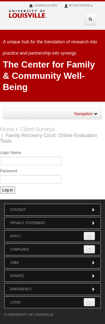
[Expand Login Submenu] (89, 302)
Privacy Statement (52, 223)
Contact (52, 210)
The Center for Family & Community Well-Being (49, 75)
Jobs (52, 263)
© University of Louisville (28, 315)
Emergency (52, 289)
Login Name (10, 152)
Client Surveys (37, 129)
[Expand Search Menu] (90, 19)
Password (8, 171)
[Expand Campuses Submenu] (89, 249)
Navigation (86, 113)
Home (7, 129)
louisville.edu (43, 6)
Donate (52, 276)
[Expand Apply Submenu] (89, 236)
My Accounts (78, 6)
